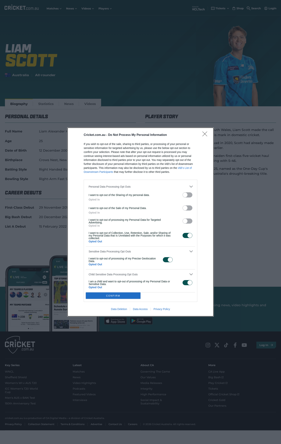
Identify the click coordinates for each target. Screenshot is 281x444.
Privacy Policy (162, 309)
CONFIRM (113, 295)
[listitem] (140, 187)
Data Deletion (119, 309)
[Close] (206, 135)
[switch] (187, 194)
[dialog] (140, 222)
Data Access (140, 309)
